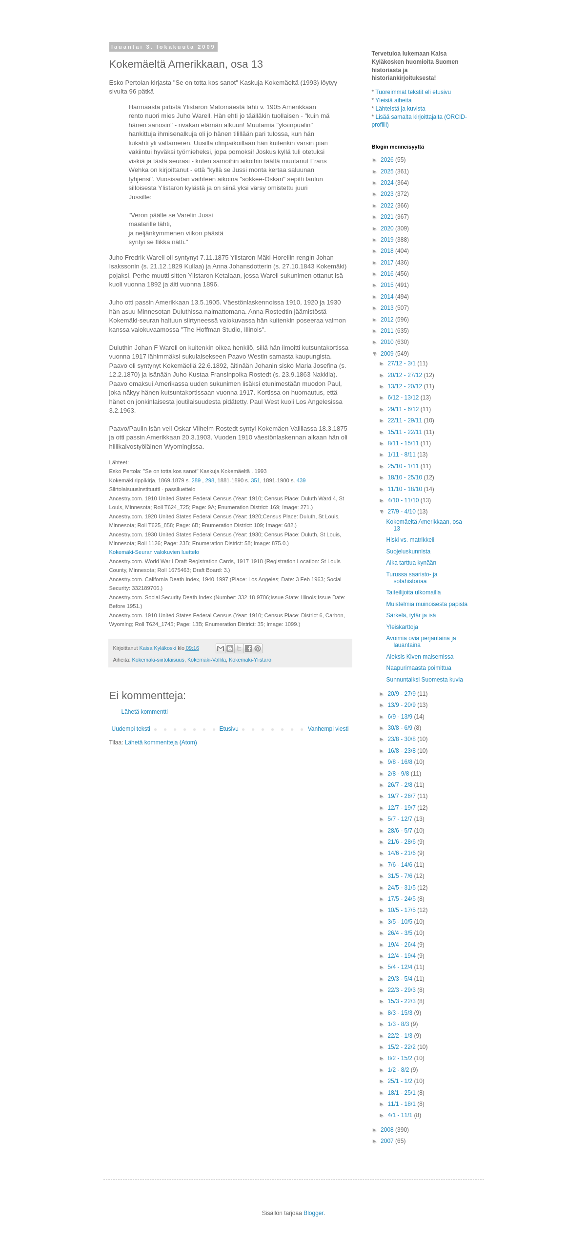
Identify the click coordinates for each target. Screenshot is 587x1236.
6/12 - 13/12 (403, 397)
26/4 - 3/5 (400, 933)
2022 (388, 205)
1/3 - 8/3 (398, 1024)
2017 (388, 262)
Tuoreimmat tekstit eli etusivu (413, 92)
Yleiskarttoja (402, 627)
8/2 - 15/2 (400, 1058)
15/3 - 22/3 (402, 1001)
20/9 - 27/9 (402, 693)
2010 (388, 342)
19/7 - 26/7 (402, 796)
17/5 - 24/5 (402, 898)
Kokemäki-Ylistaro (250, 660)
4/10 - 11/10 (403, 500)
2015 (388, 285)
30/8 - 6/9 (400, 727)
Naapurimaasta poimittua (418, 668)
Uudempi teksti (131, 728)
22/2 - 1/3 (400, 1035)
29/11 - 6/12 (403, 409)
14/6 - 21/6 (402, 853)
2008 (388, 1129)
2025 (388, 171)
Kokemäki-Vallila (206, 660)
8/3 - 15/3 (400, 1012)
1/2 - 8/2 (398, 1069)
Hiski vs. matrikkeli (410, 539)
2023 (388, 193)
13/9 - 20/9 (402, 705)
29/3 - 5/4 (400, 978)
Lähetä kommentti (144, 711)
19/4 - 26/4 (402, 944)
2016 (388, 273)
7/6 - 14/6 (400, 864)
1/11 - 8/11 (402, 454)
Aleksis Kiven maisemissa (419, 656)
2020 (388, 228)
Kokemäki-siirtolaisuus (158, 660)
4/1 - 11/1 (400, 1115)
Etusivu (229, 728)
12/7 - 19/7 (402, 807)
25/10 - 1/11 (403, 466)
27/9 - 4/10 (402, 511)
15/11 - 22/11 (405, 432)
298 (210, 480)
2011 (388, 330)
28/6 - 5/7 (400, 830)
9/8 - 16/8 (400, 762)
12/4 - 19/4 (402, 955)
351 (255, 480)
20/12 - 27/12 (405, 375)
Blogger (314, 1213)
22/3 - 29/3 (402, 990)
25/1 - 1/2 (400, 1081)
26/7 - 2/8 (400, 784)
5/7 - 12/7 (400, 819)
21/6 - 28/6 (402, 841)
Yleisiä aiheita (393, 100)
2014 (388, 296)
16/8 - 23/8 (402, 750)
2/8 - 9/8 (398, 773)
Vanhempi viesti (328, 728)
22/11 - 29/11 (405, 420)
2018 (388, 250)
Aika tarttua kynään (411, 562)
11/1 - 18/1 (402, 1104)
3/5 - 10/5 (400, 921)
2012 (388, 319)
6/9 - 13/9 (400, 716)
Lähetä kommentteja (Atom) (161, 742)
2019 (388, 239)
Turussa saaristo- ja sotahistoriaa (411, 578)
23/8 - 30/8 (402, 739)
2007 (388, 1141)
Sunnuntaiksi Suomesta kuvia (424, 679)
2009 (388, 353)
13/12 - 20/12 (405, 386)
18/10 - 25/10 (405, 477)
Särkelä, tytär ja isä (411, 615)
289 (196, 480)
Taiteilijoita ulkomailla (413, 592)
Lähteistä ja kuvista (400, 108)
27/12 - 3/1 (402, 363)
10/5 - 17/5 (402, 910)
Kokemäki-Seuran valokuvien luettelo (154, 552)
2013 (388, 307)
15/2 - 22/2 (402, 1047)
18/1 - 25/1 (402, 1092)
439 (301, 480)
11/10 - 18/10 (405, 489)
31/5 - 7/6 (400, 876)
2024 (388, 182)
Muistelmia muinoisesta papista (426, 604)
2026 (388, 159)
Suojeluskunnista (408, 551)
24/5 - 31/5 (402, 887)
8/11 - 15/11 (403, 443)
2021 (388, 216)
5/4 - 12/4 (400, 967)
